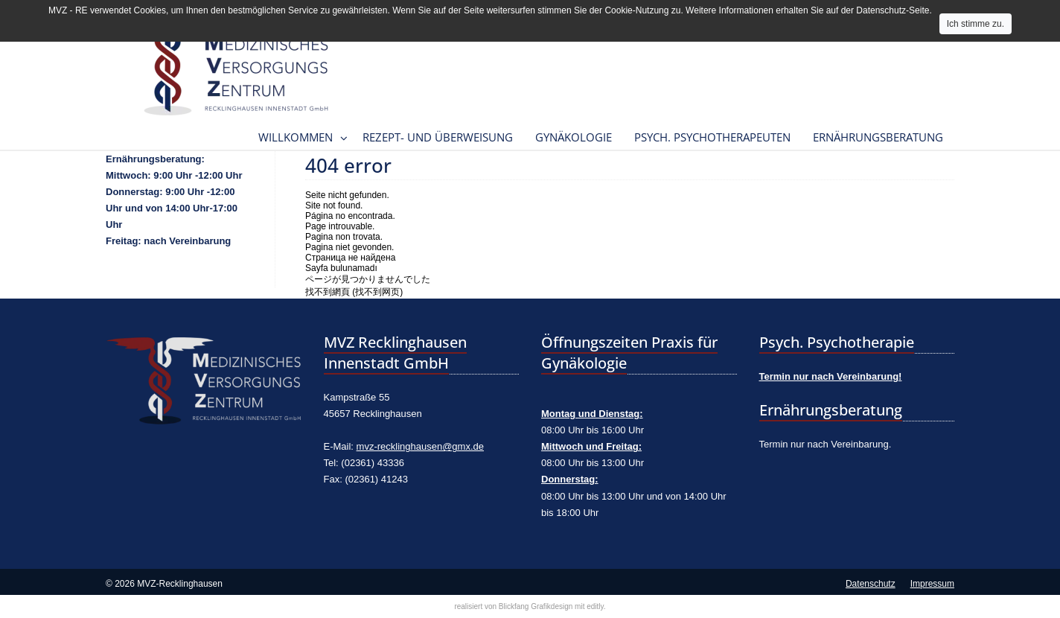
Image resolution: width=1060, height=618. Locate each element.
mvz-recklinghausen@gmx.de (420, 446)
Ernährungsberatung (878, 137)
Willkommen (295, 137)
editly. (596, 606)
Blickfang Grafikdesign (536, 606)
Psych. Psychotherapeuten (712, 137)
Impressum (932, 584)
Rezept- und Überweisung (438, 137)
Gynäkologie (573, 137)
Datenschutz (870, 584)
